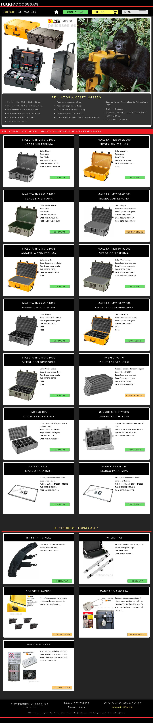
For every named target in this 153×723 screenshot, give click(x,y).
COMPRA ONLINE (134, 232)
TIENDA (99, 12)
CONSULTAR (59, 177)
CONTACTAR (75, 12)
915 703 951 (25, 11)
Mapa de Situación (122, 706)
